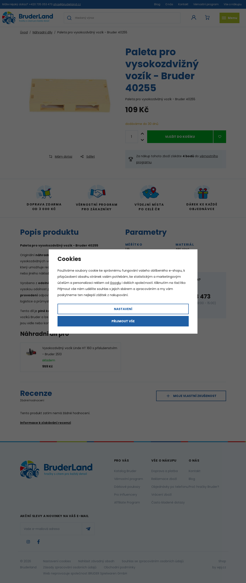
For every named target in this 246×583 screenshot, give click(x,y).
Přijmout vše (123, 321)
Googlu (115, 283)
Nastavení (123, 309)
